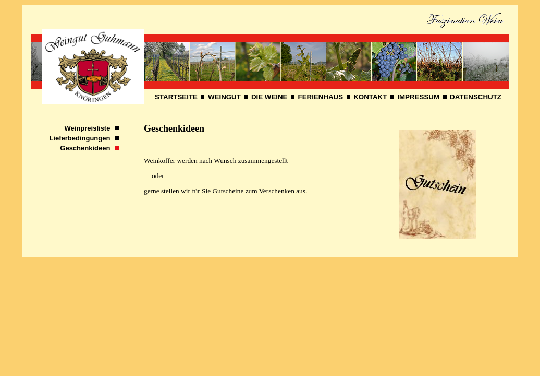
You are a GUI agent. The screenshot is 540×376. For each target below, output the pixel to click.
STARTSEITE (176, 97)
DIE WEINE (269, 97)
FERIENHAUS (320, 97)
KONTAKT (370, 97)
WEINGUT (224, 97)
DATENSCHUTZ (475, 97)
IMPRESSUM (418, 97)
